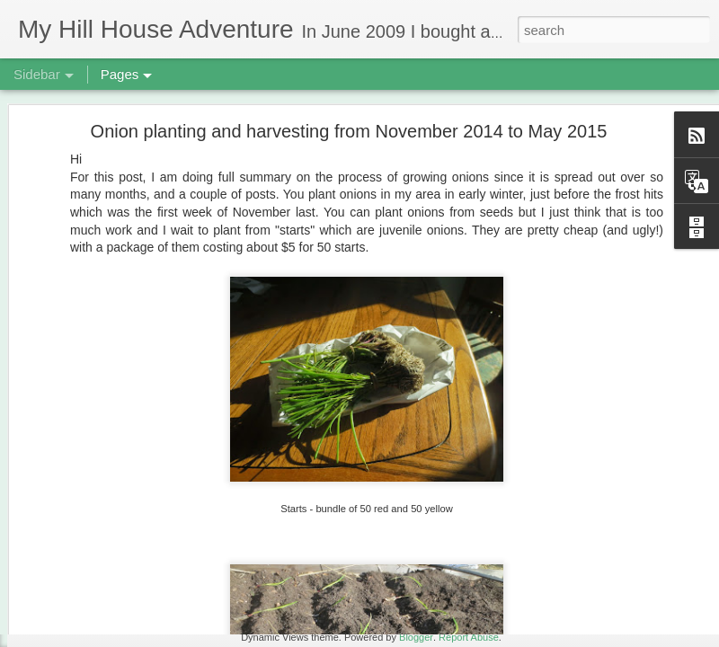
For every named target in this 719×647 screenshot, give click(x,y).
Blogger (416, 637)
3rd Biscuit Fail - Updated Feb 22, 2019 (138, 595)
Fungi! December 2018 (99, 554)
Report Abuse (469, 637)
